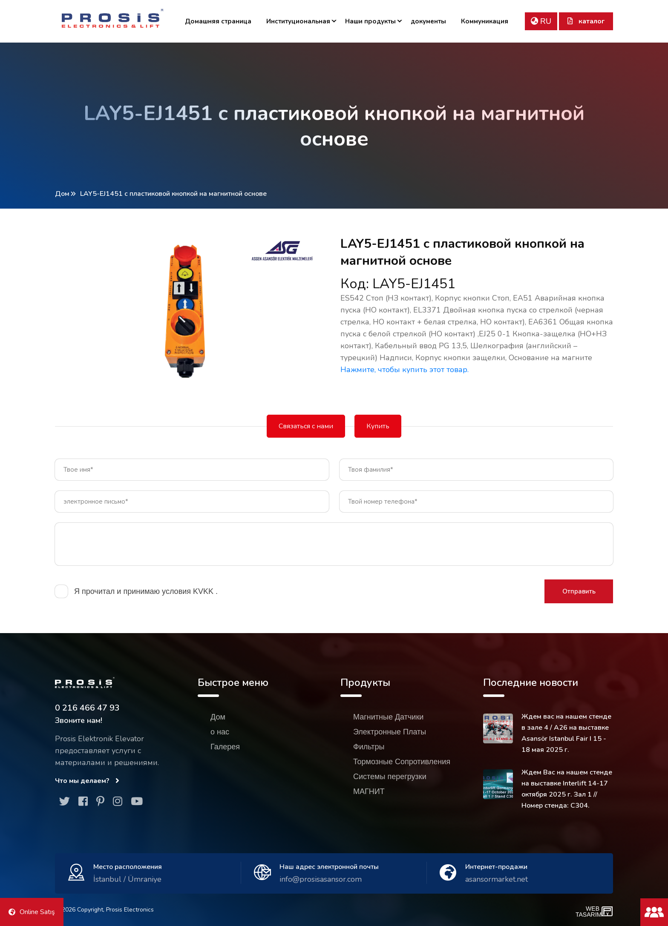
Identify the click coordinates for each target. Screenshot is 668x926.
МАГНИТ (369, 791)
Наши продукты (370, 21)
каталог (586, 21)
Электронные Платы (389, 732)
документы (428, 21)
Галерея (225, 747)
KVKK (204, 591)
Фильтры (368, 747)
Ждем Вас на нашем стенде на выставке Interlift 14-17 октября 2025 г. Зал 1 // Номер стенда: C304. (566, 789)
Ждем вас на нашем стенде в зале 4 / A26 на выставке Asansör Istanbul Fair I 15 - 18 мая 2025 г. (566, 733)
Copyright (90, 910)
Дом (62, 193)
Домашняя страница (218, 21)
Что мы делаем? (87, 781)
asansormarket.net (496, 879)
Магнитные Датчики (388, 717)
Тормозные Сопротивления (401, 761)
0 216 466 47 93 (87, 708)
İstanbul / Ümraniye (127, 879)
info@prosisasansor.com (320, 879)
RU (541, 21)
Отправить (579, 591)
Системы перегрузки (389, 776)
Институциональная (298, 21)
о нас (219, 732)
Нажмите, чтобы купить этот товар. (404, 369)
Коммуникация (484, 21)
